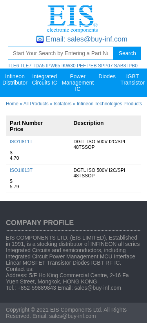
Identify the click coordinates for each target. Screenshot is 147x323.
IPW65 (53, 66)
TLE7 (25, 66)
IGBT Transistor (132, 79)
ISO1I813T (21, 170)
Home (12, 103)
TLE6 (13, 66)
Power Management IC (78, 82)
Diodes (107, 76)
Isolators (62, 103)
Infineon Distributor (14, 79)
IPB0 (132, 66)
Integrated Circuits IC (44, 79)
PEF (81, 66)
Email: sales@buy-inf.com (86, 39)
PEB (92, 66)
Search (127, 53)
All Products (36, 103)
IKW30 (69, 66)
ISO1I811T (21, 141)
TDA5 (39, 66)
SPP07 (105, 66)
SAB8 (120, 66)
